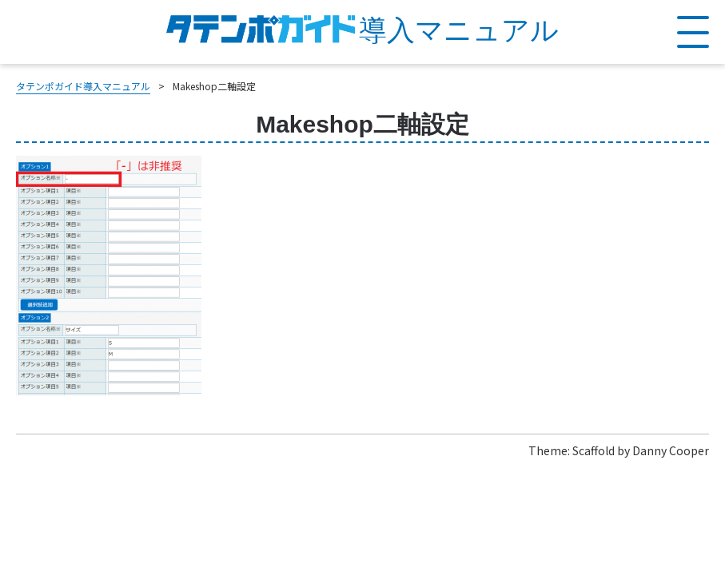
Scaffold (593, 450)
